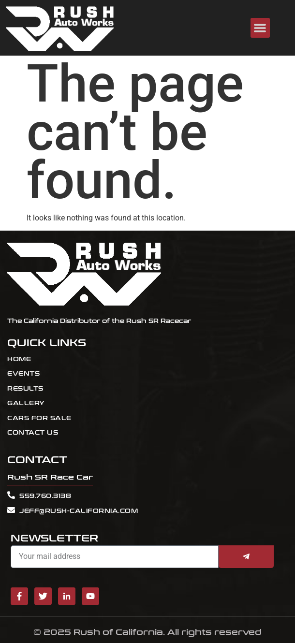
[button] (260, 28)
